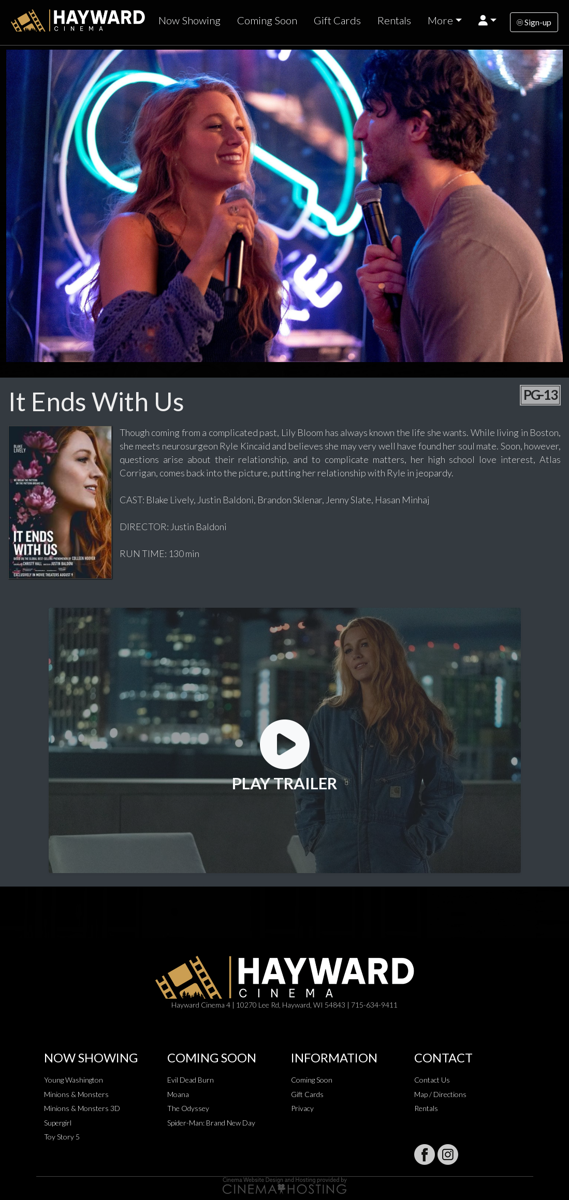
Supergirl (57, 1122)
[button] (487, 20)
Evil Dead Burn (190, 1079)
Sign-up (534, 22)
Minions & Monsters (76, 1094)
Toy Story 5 (62, 1136)
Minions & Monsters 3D (82, 1108)
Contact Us (432, 1079)
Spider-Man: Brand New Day (211, 1122)
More (440, 20)
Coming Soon (267, 20)
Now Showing (189, 20)
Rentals (394, 20)
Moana (178, 1094)
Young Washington (73, 1079)
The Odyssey (188, 1108)
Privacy (302, 1108)
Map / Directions (440, 1094)
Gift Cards (337, 20)
